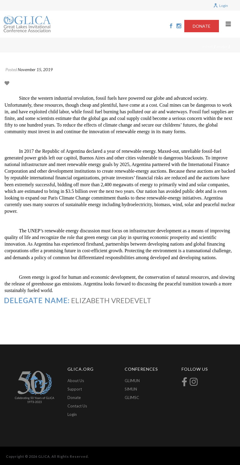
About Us (75, 380)
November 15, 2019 (35, 69)
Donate (74, 397)
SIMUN (131, 389)
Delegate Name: (37, 300)
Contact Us (77, 406)
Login (220, 5)
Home (207, 47)
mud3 (222, 47)
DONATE (201, 26)
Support (74, 389)
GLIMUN (132, 380)
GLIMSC (132, 397)
